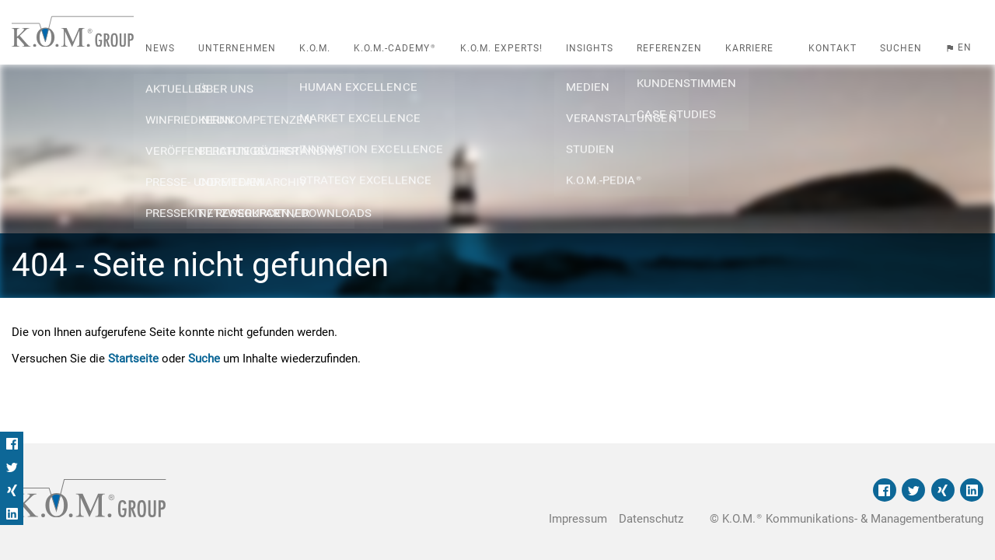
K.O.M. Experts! (501, 48)
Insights (589, 48)
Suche (204, 359)
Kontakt (832, 48)
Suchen (901, 48)
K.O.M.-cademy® (395, 48)
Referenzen (669, 48)
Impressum (578, 519)
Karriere (749, 48)
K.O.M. (314, 48)
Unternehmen (237, 48)
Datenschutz (651, 519)
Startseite (133, 359)
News (160, 48)
